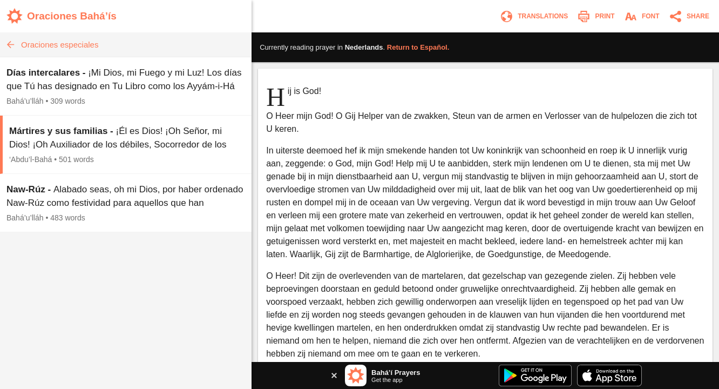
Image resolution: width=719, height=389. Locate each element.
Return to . (418, 47)
